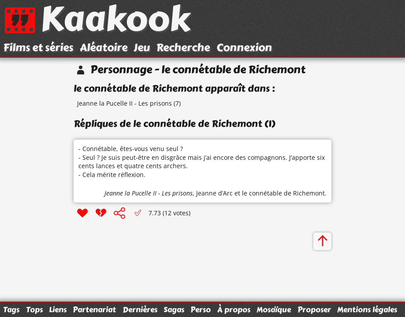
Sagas (173, 309)
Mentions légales (367, 309)
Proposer (314, 309)
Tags (11, 309)
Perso (200, 309)
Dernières (140, 309)
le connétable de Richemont (283, 193)
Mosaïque (273, 309)
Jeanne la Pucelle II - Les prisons (124, 103)
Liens (58, 309)
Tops (34, 309)
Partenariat (94, 309)
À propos (233, 309)
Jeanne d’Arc (214, 193)
